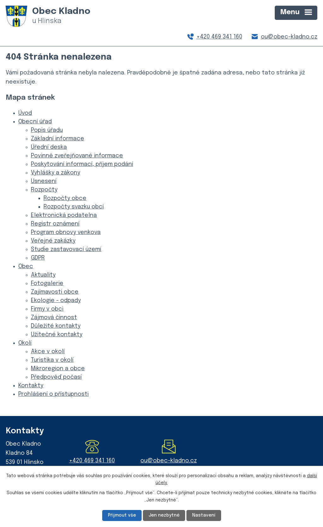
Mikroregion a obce (58, 369)
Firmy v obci (47, 309)
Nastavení (203, 515)
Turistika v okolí (52, 360)
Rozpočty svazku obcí (74, 207)
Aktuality (43, 275)
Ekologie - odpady (56, 300)
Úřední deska (49, 147)
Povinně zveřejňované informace (77, 156)
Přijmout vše (122, 515)
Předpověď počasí (56, 377)
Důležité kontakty (55, 326)
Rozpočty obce (65, 198)
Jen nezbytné (164, 515)
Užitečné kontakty (56, 334)
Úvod (25, 113)
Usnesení (43, 181)
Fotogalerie (47, 283)
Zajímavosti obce (55, 292)
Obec (25, 266)
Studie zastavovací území (66, 249)
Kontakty (30, 386)
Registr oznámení (55, 224)
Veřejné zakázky (53, 241)
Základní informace (57, 139)
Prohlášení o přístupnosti (53, 394)
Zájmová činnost (54, 317)
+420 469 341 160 (219, 37)
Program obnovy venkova (66, 232)
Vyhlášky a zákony (55, 173)
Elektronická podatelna (64, 215)
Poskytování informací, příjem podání (82, 164)
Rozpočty (44, 190)
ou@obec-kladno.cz (289, 37)
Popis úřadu (47, 130)
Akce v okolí (48, 351)
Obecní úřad (35, 122)
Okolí (25, 343)
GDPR (38, 258)
